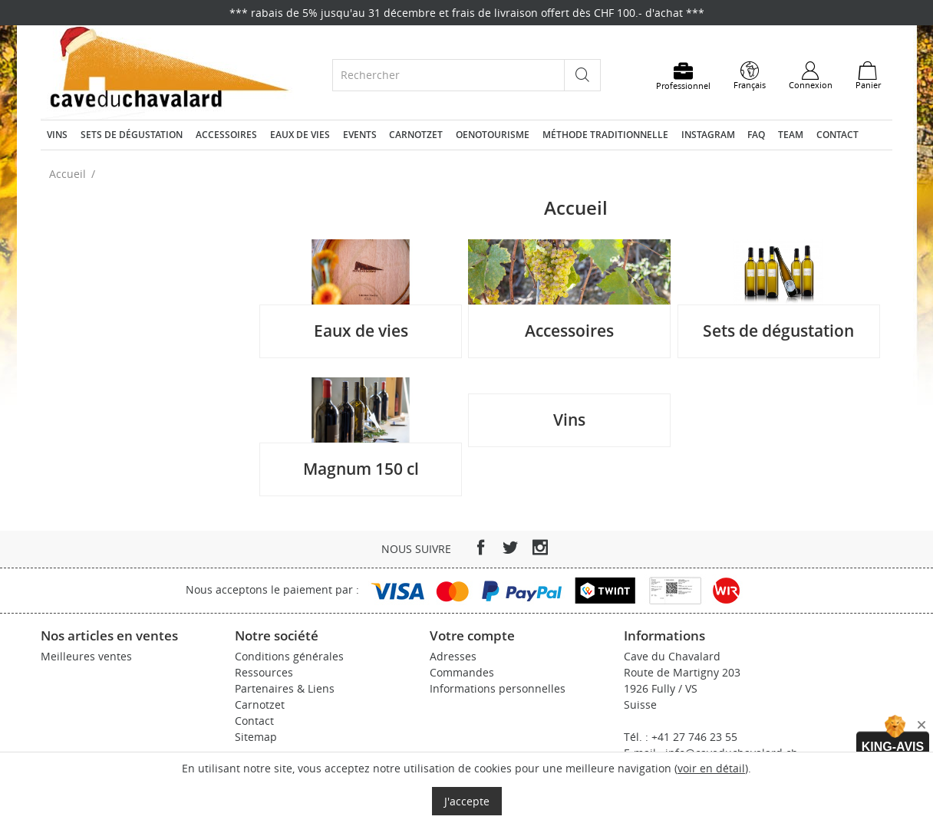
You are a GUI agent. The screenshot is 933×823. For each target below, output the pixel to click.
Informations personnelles (497, 688)
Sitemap (256, 736)
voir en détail (711, 768)
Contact (837, 134)
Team (790, 134)
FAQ (756, 134)
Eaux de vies (300, 134)
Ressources (264, 672)
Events (360, 134)
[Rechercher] (448, 75)
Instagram (708, 134)
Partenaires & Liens (285, 688)
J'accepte (467, 801)
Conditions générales (289, 656)
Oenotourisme (492, 134)
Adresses (453, 656)
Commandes (462, 672)
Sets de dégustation (132, 134)
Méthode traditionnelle (605, 134)
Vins (57, 134)
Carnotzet (416, 134)
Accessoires (226, 134)
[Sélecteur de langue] (749, 76)
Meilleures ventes (86, 656)
